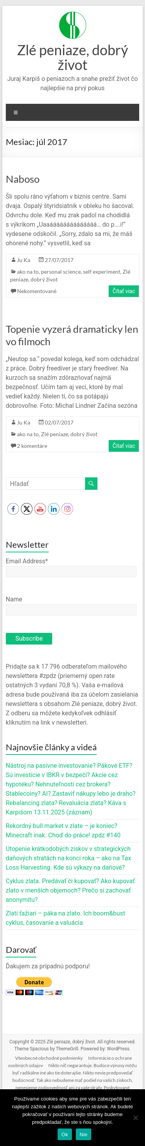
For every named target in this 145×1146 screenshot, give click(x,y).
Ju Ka (23, 260)
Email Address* (27, 561)
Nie (83, 1134)
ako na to (28, 271)
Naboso (22, 179)
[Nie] (135, 1118)
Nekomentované (36, 291)
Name (14, 599)
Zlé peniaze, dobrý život (72, 57)
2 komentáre (32, 445)
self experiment (101, 271)
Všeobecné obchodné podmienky (49, 1058)
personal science (61, 271)
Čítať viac (124, 291)
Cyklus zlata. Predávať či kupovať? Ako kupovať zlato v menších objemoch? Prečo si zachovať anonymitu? (70, 890)
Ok (64, 1134)
